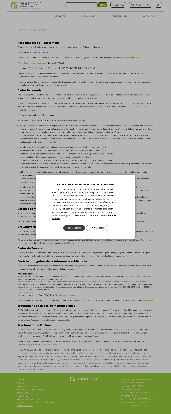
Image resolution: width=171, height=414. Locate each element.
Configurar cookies (97, 228)
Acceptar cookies (74, 228)
